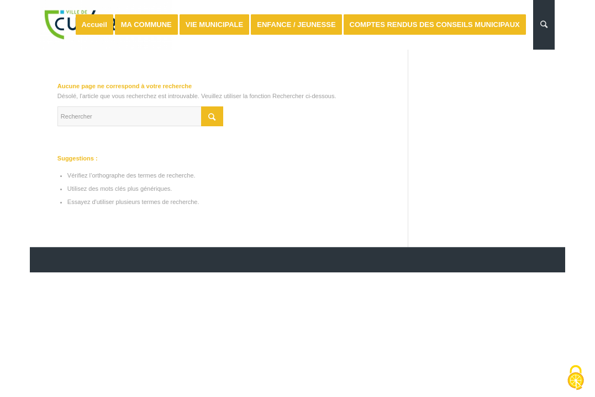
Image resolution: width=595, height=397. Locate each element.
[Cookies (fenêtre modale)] (575, 378)
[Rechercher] (544, 25)
